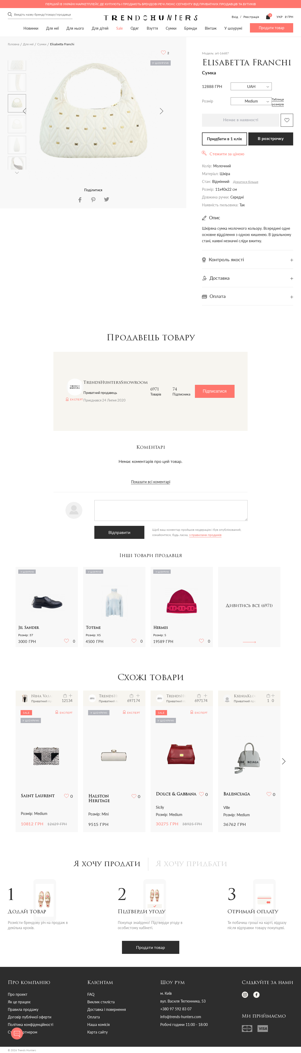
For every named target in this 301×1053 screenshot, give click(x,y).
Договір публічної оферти (29, 1017)
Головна (13, 44)
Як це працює (19, 1002)
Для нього (75, 28)
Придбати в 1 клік (224, 139)
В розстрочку (271, 139)
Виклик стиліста (101, 1002)
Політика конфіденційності (30, 1024)
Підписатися (214, 391)
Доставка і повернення (106, 1009)
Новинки (30, 28)
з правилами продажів (205, 535)
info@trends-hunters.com (180, 1017)
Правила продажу (23, 1009)
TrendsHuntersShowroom (115, 383)
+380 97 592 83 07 (176, 1009)
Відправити (119, 532)
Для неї (52, 28)
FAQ (90, 994)
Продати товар (271, 27)
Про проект (17, 994)
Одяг (135, 28)
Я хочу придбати (191, 864)
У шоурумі (233, 28)
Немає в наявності (240, 120)
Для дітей (100, 28)
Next (161, 111)
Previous (24, 111)
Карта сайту (97, 1032)
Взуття (152, 28)
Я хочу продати (107, 864)
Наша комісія (98, 1024)
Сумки (171, 28)
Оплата (93, 1017)
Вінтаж (211, 28)
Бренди (190, 28)
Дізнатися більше (245, 182)
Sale (119, 28)
